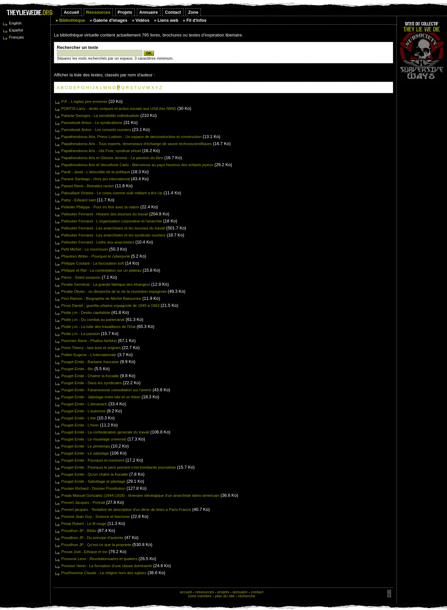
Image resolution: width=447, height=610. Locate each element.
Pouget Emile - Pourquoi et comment (92, 460)
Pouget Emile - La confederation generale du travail (105, 432)
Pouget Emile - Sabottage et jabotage (93, 481)
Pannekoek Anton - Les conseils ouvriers (96, 130)
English (15, 23)
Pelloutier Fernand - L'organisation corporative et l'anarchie (111, 221)
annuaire (239, 592)
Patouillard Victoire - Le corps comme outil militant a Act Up (111, 193)
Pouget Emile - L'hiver (80, 425)
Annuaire (148, 12)
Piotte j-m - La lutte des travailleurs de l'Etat (98, 327)
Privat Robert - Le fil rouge (83, 524)
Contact (173, 12)
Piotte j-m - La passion (80, 334)
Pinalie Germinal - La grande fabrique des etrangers (105, 284)
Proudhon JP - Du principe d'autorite (92, 538)
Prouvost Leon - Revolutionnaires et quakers (99, 559)
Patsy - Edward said (78, 200)
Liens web (168, 20)
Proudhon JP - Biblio (78, 531)
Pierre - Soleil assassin (80, 277)
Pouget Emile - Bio (77, 369)
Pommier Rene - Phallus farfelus (89, 341)
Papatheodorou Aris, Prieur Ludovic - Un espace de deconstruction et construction (131, 137)
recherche (246, 596)
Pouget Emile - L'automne (83, 411)
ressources (204, 592)
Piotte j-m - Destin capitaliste (85, 313)
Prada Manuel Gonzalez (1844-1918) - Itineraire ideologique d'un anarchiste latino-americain (140, 495)
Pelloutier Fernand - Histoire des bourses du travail (104, 214)
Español (16, 30)
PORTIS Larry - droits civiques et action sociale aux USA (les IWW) (118, 109)
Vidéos (143, 20)
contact (257, 592)
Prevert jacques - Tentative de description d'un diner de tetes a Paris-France (126, 509)
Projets (125, 12)
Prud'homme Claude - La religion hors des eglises (103, 573)
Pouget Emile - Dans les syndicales (91, 383)
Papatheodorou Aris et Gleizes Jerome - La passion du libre (112, 158)
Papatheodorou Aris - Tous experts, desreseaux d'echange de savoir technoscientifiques (136, 144)
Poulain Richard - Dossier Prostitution (93, 488)
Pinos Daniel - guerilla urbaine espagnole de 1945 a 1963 (110, 305)
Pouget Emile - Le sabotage (85, 453)
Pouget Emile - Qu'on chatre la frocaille (94, 474)
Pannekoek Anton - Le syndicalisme (91, 123)
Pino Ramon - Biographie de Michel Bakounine (101, 298)
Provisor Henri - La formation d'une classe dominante (106, 566)
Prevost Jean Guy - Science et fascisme (95, 517)
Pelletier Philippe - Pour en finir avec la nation (100, 207)
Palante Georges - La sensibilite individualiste (100, 116)
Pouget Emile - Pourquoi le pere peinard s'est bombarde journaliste (118, 467)
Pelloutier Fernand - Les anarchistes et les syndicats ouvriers (113, 235)
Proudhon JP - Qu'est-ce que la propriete (96, 545)
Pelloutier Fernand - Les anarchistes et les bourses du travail (113, 228)
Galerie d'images (110, 20)
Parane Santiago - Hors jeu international (95, 179)
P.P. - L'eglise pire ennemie (84, 101)
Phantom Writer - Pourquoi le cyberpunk (95, 256)
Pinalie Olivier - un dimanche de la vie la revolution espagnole (113, 291)
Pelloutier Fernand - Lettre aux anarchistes (97, 242)
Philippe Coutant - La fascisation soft (92, 263)
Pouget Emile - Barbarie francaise (90, 362)
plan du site (225, 596)
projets (223, 592)
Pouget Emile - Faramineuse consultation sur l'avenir (106, 390)
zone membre (199, 596)
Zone (193, 12)
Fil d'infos (197, 20)
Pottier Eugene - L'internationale (88, 355)
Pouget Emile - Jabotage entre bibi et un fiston (100, 397)
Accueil (71, 12)
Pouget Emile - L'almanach (84, 404)
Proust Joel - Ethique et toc (84, 552)
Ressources (98, 12)
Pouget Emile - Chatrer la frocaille (90, 376)
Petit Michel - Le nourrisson (84, 249)
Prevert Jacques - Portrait (83, 502)
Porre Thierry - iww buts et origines (91, 348)
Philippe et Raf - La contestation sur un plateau (101, 270)
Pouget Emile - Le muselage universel (93, 439)
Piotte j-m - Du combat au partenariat (93, 320)
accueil (186, 592)
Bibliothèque (72, 20)
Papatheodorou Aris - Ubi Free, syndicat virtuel (101, 151)
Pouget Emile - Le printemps (85, 446)
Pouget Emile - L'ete (78, 418)
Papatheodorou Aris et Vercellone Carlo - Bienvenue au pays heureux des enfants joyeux (137, 165)
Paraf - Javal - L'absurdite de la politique (95, 172)
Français (16, 37)
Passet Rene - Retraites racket (87, 186)
